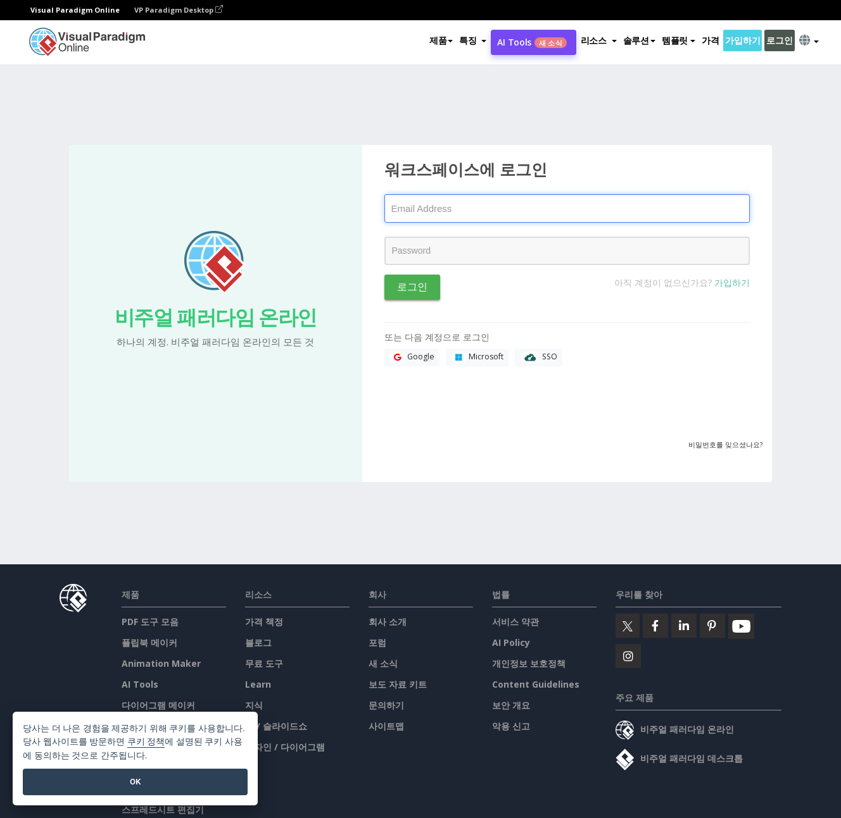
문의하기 (386, 705)
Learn (258, 684)
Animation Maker (161, 663)
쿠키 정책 (146, 741)
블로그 (258, 642)
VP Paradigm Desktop (178, 10)
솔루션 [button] (639, 40)
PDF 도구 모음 (150, 622)
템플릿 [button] (678, 40)
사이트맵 (386, 726)
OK (135, 781)
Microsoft (477, 357)
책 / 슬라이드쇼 (276, 726)
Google (411, 357)
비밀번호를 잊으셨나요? (725, 444)
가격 (710, 40)
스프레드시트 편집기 (163, 809)
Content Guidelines (535, 684)
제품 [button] (441, 40)
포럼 (377, 642)
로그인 (779, 40)
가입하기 (742, 40)
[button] (472, 40)
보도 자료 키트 (398, 684)
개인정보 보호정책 (529, 663)
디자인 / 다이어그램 (285, 747)
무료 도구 (264, 663)
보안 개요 (511, 705)
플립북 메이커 (149, 642)
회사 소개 (388, 622)
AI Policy (511, 642)
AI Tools (531, 42)
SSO (538, 357)
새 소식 (383, 663)
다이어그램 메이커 (158, 705)
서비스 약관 (515, 622)
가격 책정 (264, 622)
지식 (254, 705)
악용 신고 (511, 726)
